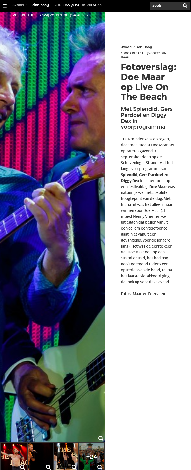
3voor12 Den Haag (136, 47)
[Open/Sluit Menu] (5, 6)
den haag (40, 5)
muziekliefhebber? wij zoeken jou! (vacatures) (50, 15)
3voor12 (19, 5)
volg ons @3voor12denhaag (79, 5)
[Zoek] (165, 6)
